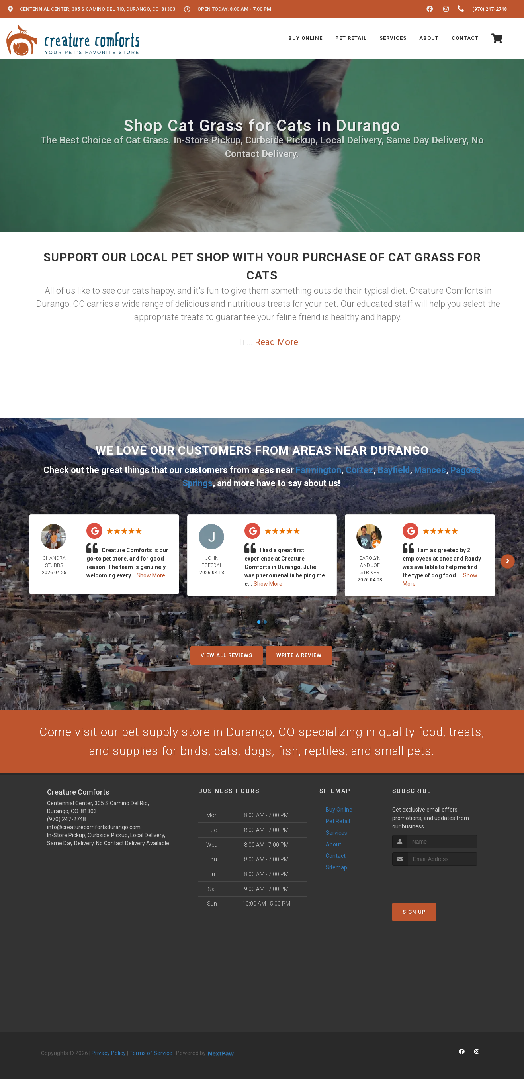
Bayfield (394, 470)
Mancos (430, 470)
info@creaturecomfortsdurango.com (94, 827)
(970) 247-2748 (66, 819)
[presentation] (434, 881)
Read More (276, 342)
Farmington (318, 470)
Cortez (359, 470)
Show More (151, 575)
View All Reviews (226, 655)
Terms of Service (150, 1053)
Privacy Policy (109, 1053)
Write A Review (299, 655)
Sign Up (414, 912)
